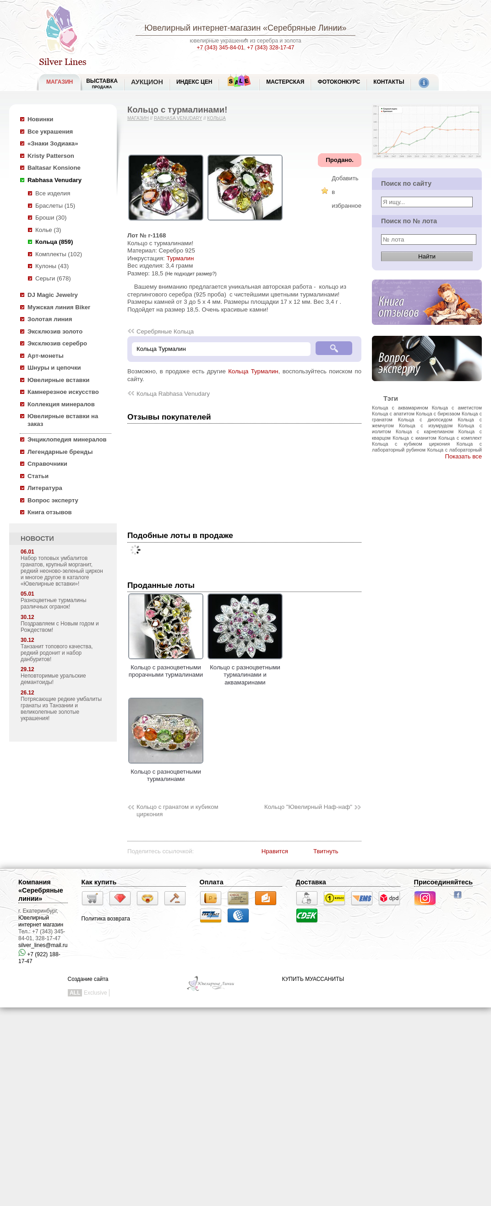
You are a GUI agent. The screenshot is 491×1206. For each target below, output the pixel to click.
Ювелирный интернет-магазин (202, 27)
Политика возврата (106, 918)
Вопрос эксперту (52, 500)
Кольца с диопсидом (425, 419)
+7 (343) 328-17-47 (270, 47)
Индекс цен (194, 82)
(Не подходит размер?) (191, 273)
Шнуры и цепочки (54, 367)
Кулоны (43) (52, 266)
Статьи (38, 476)
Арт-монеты (45, 355)
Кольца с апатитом (393, 413)
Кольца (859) (54, 241)
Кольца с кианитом (414, 438)
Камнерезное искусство (63, 391)
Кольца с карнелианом (424, 431)
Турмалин (180, 258)
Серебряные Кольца (165, 331)
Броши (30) (50, 217)
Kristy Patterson (50, 155)
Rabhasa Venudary (54, 180)
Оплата (212, 882)
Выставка (102, 83)
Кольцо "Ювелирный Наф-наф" (308, 806)
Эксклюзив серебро (57, 343)
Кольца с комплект (460, 438)
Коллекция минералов (61, 404)
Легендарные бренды (60, 451)
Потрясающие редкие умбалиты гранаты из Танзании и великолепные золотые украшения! (61, 708)
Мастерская (285, 82)
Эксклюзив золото (54, 331)
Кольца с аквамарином (400, 407)
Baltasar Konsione (54, 167)
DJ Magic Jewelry (52, 294)
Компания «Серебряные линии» (40, 890)
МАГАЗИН (59, 82)
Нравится (275, 851)
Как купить (99, 882)
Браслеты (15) (55, 205)
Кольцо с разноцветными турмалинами (165, 771)
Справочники (47, 463)
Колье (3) (48, 229)
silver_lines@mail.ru (43, 945)
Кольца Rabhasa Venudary (173, 393)
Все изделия (52, 193)
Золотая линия (49, 319)
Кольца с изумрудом (426, 425)
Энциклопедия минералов (67, 439)
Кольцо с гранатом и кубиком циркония (177, 810)
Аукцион (147, 82)
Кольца (216, 118)
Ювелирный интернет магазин (40, 921)
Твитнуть (325, 851)
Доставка (311, 882)
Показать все (463, 456)
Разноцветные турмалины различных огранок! (54, 603)
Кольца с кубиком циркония (411, 444)
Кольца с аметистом (457, 407)
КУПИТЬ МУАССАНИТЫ (313, 979)
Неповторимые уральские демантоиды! (53, 679)
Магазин (138, 118)
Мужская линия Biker (58, 307)
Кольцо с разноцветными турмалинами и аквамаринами (245, 671)
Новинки (40, 119)
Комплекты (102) (58, 254)
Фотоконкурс (338, 82)
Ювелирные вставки (58, 380)
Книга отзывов (49, 512)
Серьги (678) (53, 278)
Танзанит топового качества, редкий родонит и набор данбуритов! (57, 652)
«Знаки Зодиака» (52, 143)
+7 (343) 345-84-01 (220, 47)
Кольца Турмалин (253, 371)
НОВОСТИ (37, 538)
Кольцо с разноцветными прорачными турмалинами (165, 667)
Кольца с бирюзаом (438, 413)
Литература (44, 488)
